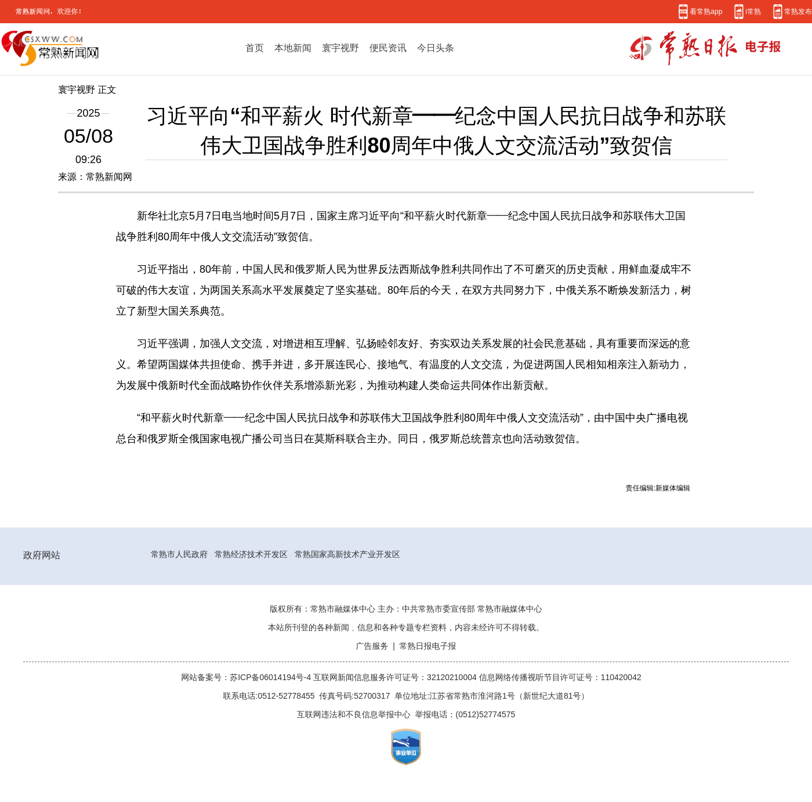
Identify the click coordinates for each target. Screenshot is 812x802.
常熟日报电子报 (428, 646)
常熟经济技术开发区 (251, 554)
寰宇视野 (340, 47)
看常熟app (706, 11)
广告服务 (372, 646)
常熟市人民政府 (179, 554)
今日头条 (435, 47)
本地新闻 (292, 47)
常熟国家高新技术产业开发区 (347, 554)
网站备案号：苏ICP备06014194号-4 (247, 677)
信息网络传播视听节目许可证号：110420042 (560, 677)
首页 (254, 47)
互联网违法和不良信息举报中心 (354, 714)
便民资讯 (388, 47)
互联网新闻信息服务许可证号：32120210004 (396, 677)
